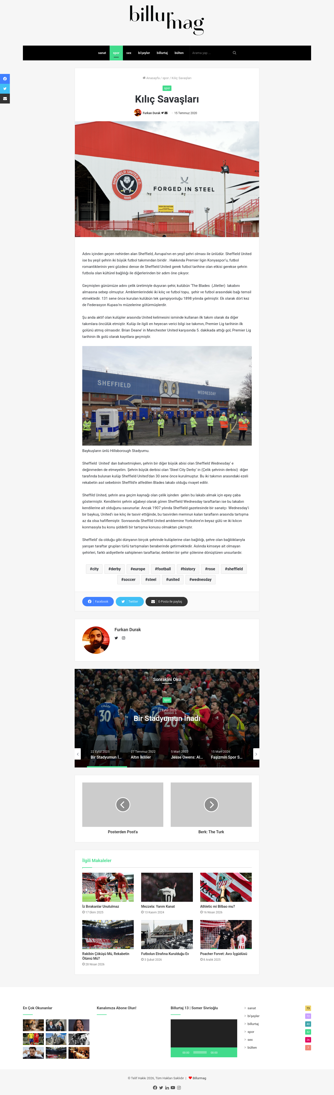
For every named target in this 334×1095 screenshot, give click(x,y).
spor (116, 53)
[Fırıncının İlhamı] (33, 1025)
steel (152, 579)
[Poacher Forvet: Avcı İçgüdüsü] (226, 934)
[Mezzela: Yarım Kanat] (167, 887)
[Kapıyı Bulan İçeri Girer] (78, 1053)
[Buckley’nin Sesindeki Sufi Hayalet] (56, 1025)
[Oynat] (177, 1052)
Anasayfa (151, 78)
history (189, 569)
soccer (129, 579)
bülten (179, 53)
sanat (102, 53)
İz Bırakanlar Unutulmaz (100, 906)
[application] (204, 1038)
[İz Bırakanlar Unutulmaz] (108, 887)
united (174, 579)
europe (139, 569)
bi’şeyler (144, 53)
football (164, 569)
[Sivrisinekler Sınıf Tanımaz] (56, 1039)
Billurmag (199, 1078)
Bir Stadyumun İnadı (167, 718)
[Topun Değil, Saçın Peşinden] (33, 1039)
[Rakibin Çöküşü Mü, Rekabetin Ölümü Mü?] (108, 934)
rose (211, 569)
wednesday (202, 579)
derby (116, 569)
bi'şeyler (254, 1016)
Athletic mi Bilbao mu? (217, 906)
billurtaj (162, 53)
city (95, 569)
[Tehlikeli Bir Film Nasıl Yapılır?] (78, 1039)
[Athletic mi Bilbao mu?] (226, 887)
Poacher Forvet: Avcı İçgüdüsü (223, 954)
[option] (167, 718)
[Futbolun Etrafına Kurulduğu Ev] (167, 934)
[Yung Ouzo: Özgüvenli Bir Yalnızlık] (33, 1053)
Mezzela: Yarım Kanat (158, 906)
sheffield (235, 569)
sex (128, 53)
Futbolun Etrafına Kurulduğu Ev (165, 954)
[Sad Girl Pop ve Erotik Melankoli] (78, 1025)
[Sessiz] (222, 1052)
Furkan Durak (151, 113)
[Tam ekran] (230, 1052)
